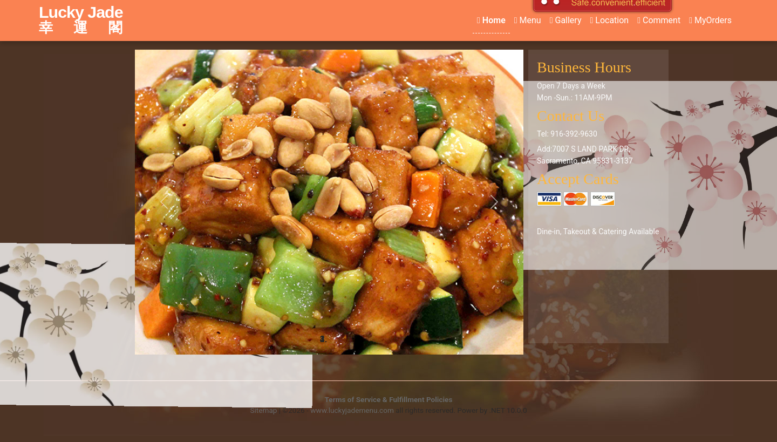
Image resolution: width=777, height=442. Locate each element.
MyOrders (710, 20)
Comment (658, 20)
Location (609, 20)
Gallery (566, 20)
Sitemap (263, 410)
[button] (164, 202)
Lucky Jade (85, 20)
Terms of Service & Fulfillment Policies (389, 399)
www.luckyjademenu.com (352, 410)
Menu (527, 20)
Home (491, 20)
